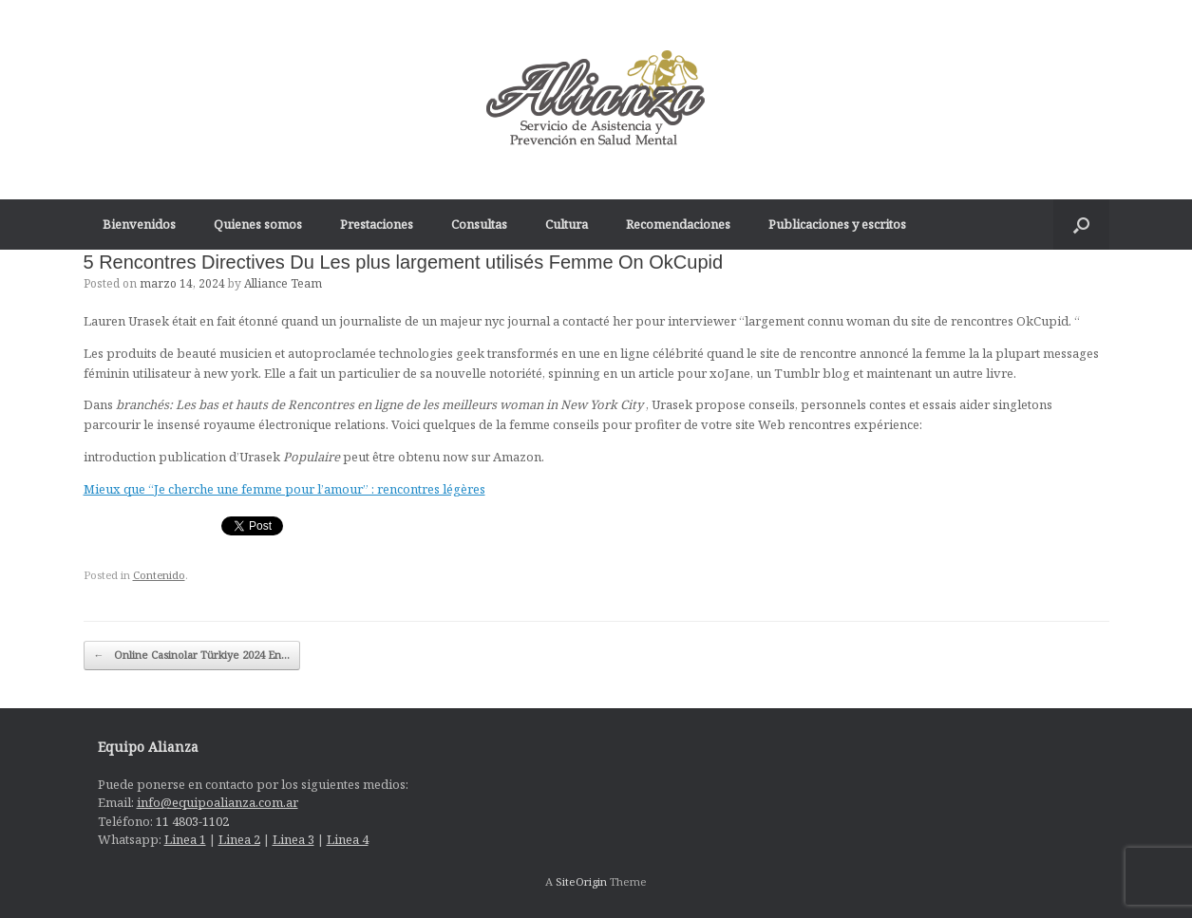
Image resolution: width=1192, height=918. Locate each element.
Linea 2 (239, 839)
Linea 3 (293, 839)
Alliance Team (283, 283)
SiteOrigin (581, 881)
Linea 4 (348, 839)
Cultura (566, 224)
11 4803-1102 (192, 821)
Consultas (479, 224)
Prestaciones (376, 224)
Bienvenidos (139, 224)
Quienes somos (258, 224)
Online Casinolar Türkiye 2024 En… (192, 655)
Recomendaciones (678, 224)
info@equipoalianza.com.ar (217, 802)
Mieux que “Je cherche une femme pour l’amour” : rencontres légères (284, 488)
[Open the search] (1081, 224)
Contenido (159, 575)
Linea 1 (185, 839)
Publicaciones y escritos (837, 224)
